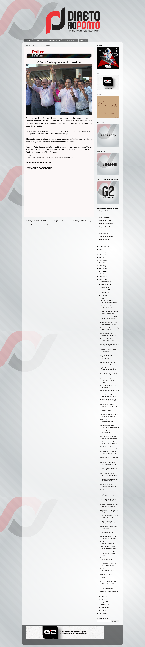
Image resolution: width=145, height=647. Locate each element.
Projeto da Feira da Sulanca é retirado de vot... (109, 458)
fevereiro (104, 604)
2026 (101, 249)
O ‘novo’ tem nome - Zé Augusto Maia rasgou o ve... (108, 553)
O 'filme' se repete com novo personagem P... (109, 374)
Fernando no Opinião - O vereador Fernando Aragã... (109, 405)
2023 (101, 257)
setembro (104, 290)
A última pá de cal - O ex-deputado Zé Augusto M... (109, 442)
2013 (101, 613)
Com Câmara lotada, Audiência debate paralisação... (106, 356)
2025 (101, 252)
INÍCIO (28, 40)
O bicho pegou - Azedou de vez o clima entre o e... (108, 469)
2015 (101, 279)
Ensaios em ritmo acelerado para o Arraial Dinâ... (109, 558)
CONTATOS (39, 40)
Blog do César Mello (106, 236)
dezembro (104, 282)
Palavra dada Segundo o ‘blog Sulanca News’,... (109, 328)
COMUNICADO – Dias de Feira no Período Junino (108, 452)
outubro (103, 287)
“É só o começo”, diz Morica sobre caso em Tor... (109, 312)
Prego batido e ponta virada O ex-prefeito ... (109, 527)
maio (102, 596)
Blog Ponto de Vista (105, 211)
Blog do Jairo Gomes (106, 223)
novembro (104, 284)
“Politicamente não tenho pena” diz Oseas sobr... (108, 547)
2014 (101, 611)
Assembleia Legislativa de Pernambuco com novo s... (109, 395)
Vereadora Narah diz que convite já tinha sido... (108, 339)
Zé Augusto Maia (68, 157)
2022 (101, 260)
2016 (101, 276)
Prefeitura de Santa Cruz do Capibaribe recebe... (109, 587)
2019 (101, 268)
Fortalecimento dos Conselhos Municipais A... (109, 485)
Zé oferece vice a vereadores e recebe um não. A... (109, 542)
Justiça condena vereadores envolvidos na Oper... (109, 494)
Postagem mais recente (36, 220)
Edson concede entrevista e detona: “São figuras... (109, 592)
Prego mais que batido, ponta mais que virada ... (109, 391)
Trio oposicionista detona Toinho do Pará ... (108, 350)
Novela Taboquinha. (48, 157)
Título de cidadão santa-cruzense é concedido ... (108, 301)
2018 (101, 271)
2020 (101, 266)
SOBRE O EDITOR (53, 40)
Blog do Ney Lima (105, 220)
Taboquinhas (59, 157)
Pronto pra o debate (106, 490)
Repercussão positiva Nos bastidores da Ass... (108, 531)
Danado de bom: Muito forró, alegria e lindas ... (109, 409)
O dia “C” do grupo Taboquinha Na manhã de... (109, 522)
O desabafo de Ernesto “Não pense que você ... (109, 479)
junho (103, 298)
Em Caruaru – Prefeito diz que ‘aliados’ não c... (108, 569)
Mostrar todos (116, 242)
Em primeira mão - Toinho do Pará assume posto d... (109, 537)
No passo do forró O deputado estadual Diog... (109, 447)
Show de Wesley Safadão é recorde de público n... (109, 415)
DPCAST (83, 40)
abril (102, 599)
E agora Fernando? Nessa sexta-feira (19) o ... (108, 582)
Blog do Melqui (104, 239)
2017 (101, 274)
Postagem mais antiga (82, 220)
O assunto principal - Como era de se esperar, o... (108, 323)
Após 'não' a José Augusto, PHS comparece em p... (108, 368)
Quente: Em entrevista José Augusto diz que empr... (109, 505)
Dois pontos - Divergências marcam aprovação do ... (108, 437)
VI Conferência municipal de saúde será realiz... (109, 420)
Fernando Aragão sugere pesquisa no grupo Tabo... (109, 463)
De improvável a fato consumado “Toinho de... (108, 334)
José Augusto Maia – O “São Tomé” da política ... (109, 516)
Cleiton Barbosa (36, 157)
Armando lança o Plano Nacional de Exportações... (109, 426)
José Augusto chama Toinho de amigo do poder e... (109, 317)
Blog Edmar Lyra (104, 217)
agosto (103, 292)
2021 (101, 263)
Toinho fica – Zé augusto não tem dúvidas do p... (109, 564)
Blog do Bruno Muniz (106, 227)
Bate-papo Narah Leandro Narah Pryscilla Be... (108, 500)
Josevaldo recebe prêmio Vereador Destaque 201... (109, 400)
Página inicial (59, 220)
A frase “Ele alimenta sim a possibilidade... (108, 431)
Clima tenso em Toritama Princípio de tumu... (108, 306)
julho (102, 295)
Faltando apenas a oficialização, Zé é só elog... (107, 576)
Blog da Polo (103, 230)
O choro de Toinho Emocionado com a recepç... (107, 380)
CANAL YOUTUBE (70, 40)
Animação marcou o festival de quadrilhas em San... (109, 511)
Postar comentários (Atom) (39, 225)
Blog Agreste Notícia (106, 214)
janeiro (103, 607)
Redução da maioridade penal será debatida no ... (109, 345)
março (103, 602)
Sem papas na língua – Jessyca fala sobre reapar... (109, 474)
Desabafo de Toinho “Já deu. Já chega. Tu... (109, 386)
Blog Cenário (103, 233)
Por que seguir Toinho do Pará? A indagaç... (108, 363)
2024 (101, 254)
